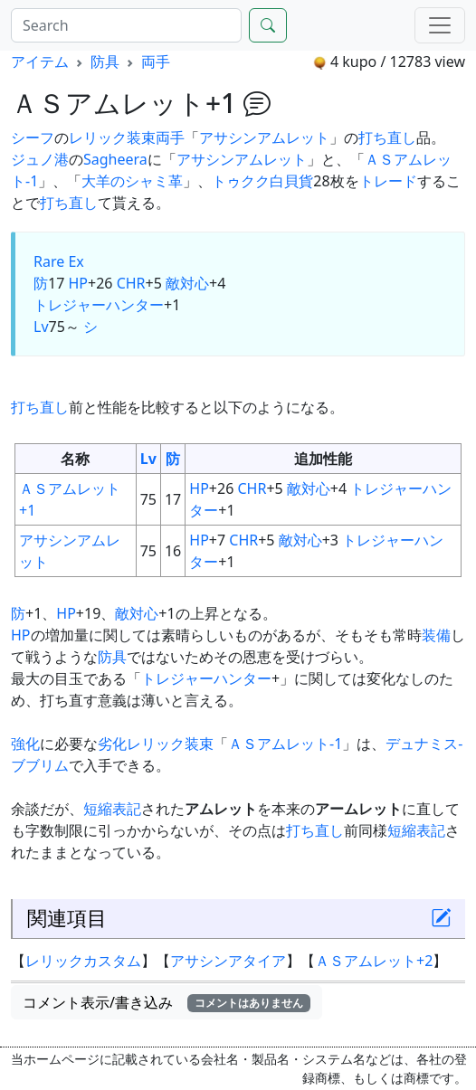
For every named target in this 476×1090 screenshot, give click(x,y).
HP (78, 283)
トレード (388, 181)
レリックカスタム (83, 961)
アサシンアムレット (264, 137)
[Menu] (439, 25)
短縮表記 (112, 809)
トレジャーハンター (98, 305)
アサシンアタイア (228, 961)
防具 (104, 61)
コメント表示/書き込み (166, 1002)
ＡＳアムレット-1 (285, 744)
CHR (131, 283)
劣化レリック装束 (156, 744)
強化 (25, 744)
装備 (436, 635)
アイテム (40, 61)
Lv (41, 326)
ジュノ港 (40, 159)
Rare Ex (58, 261)
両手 (155, 61)
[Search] (126, 25)
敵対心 (187, 283)
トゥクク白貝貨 (262, 181)
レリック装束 (112, 137)
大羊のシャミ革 (132, 181)
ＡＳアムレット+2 (374, 961)
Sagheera (115, 159)
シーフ (32, 137)
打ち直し (387, 137)
